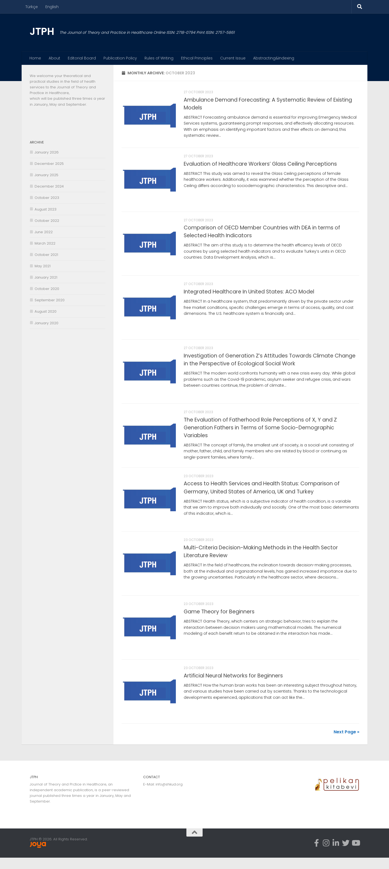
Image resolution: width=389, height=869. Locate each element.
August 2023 (45, 209)
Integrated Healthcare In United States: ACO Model (249, 295)
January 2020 (46, 323)
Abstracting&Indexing (273, 58)
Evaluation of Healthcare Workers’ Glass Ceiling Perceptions (260, 165)
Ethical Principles (197, 58)
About (54, 58)
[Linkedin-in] (336, 854)
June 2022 (44, 232)
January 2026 (47, 152)
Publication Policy (120, 58)
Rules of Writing (159, 58)
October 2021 (46, 254)
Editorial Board (82, 58)
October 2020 (47, 288)
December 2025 (49, 163)
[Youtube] (355, 854)
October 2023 (47, 197)
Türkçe (31, 6)
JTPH (42, 31)
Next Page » (346, 743)
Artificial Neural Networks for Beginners (233, 686)
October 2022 (47, 220)
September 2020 (50, 300)
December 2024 (49, 186)
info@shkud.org (169, 795)
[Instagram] (326, 854)
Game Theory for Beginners (219, 620)
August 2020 (45, 311)
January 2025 (46, 175)
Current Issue (233, 58)
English (52, 6)
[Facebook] (316, 854)
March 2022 (45, 243)
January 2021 (46, 277)
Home (35, 58)
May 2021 (43, 266)
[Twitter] (346, 854)
